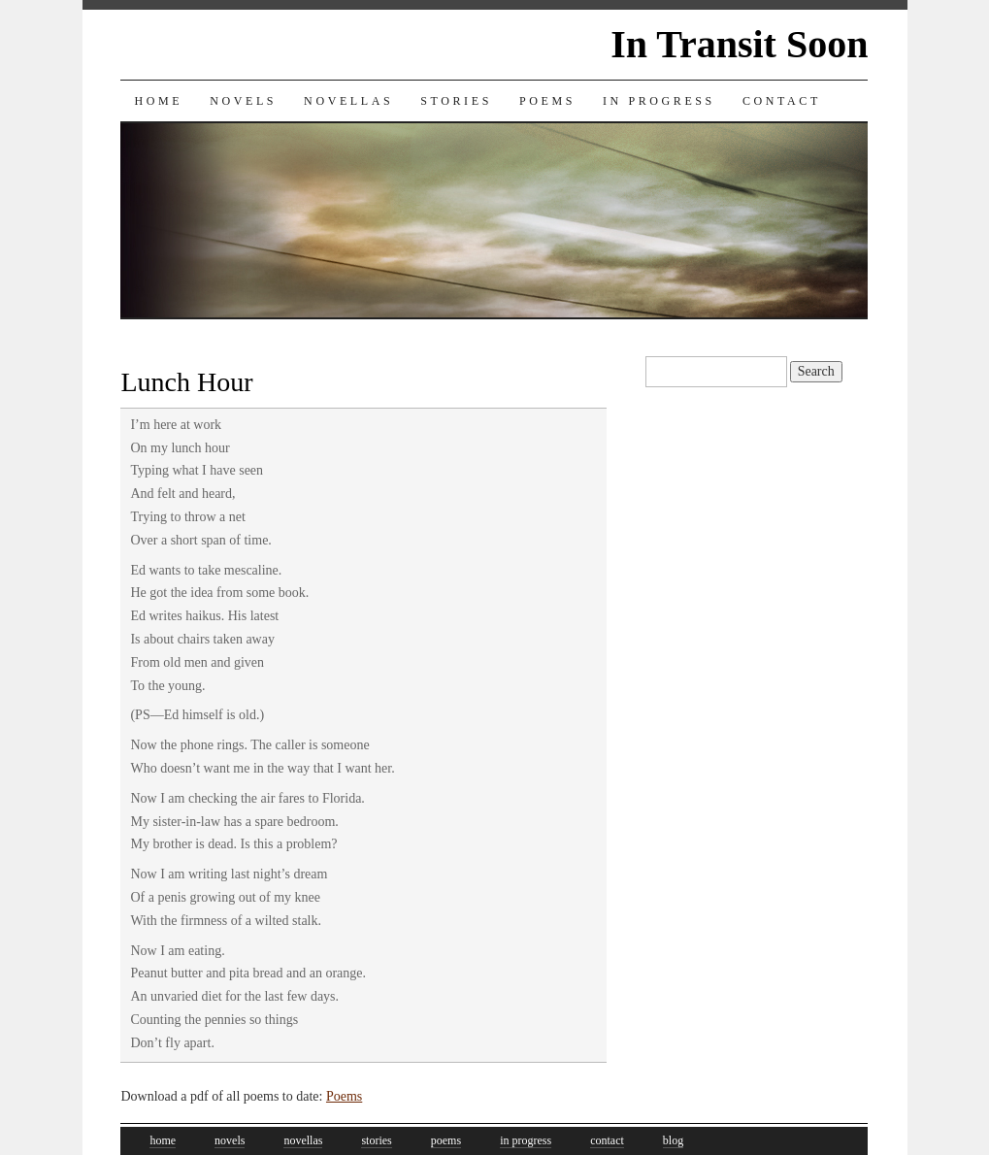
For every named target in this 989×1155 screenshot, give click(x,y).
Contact (781, 101)
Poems (547, 101)
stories (376, 1140)
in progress (525, 1140)
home (162, 1140)
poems (446, 1140)
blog (673, 1140)
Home (158, 101)
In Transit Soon (739, 44)
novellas (302, 1140)
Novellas (348, 101)
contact (607, 1140)
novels (229, 1140)
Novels (243, 101)
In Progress (659, 101)
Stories (456, 101)
